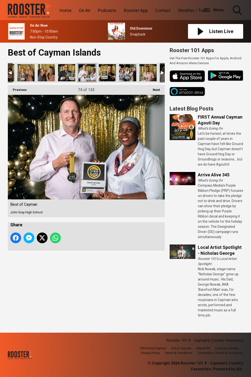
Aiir (239, 369)
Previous (17, 88)
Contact (163, 10)
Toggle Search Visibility (237, 10)
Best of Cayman (26, 72)
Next (154, 88)
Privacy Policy (150, 353)
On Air (84, 10)
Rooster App (136, 10)
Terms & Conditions (178, 353)
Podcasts (107, 10)
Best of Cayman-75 (107, 72)
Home (66, 10)
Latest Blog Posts (191, 109)
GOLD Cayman (181, 348)
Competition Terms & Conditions (220, 353)
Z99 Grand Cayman (152, 348)
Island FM (203, 348)
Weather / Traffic (194, 10)
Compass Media (226, 348)
